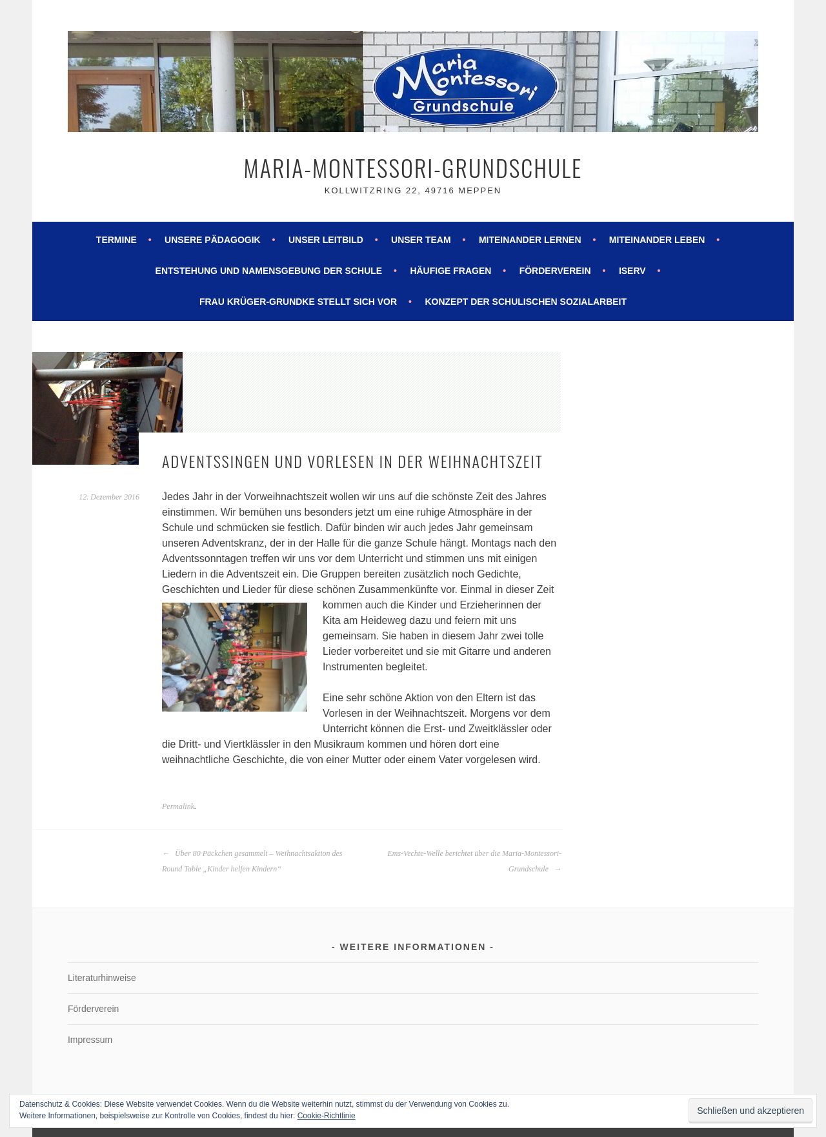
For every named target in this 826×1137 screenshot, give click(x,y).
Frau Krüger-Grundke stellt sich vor (298, 301)
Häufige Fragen (450, 271)
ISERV (632, 271)
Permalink (178, 806)
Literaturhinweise (102, 978)
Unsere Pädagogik (213, 240)
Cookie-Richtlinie (326, 1115)
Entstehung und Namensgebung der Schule (269, 271)
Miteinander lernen (530, 240)
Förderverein (555, 271)
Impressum (90, 1040)
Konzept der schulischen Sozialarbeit (526, 301)
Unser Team (421, 240)
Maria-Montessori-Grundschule (413, 167)
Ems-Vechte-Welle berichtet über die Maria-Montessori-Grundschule (474, 861)
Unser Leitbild (325, 240)
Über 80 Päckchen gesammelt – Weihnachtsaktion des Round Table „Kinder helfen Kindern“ (252, 861)
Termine (116, 240)
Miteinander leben (657, 240)
